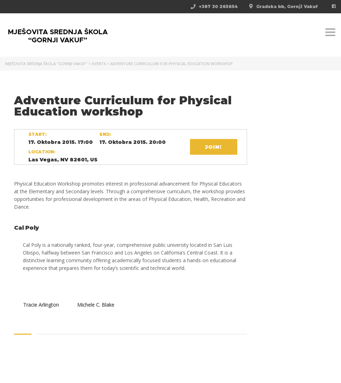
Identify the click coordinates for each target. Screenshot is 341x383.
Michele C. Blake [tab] (95, 304)
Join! (213, 147)
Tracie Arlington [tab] (41, 304)
